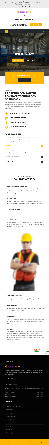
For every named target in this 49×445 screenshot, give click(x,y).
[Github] (15, 378)
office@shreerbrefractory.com (18, 25)
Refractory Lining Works (12, 413)
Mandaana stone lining (15, 295)
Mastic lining (11, 199)
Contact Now (30, 60)
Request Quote (24, 80)
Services (28, 444)
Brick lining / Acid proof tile (17, 186)
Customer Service (12, 157)
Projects (23, 444)
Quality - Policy (35, 444)
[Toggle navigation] (6, 31)
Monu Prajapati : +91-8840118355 (24, 19)
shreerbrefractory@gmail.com (18, 24)
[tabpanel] (24, 54)
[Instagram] (12, 378)
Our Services (18, 60)
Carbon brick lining (14, 209)
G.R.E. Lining (11, 316)
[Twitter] (8, 378)
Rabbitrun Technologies (38, 442)
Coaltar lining (12, 220)
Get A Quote (35, 24)
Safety (8, 146)
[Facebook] (5, 378)
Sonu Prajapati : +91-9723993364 (24, 18)
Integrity (9, 161)
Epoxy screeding (12, 306)
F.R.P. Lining (10, 329)
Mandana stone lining (11, 423)
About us (18, 444)
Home (13, 444)
